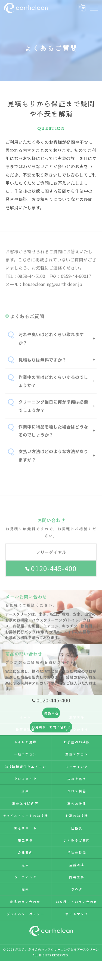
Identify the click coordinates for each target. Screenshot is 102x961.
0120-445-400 (51, 576)
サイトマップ (76, 913)
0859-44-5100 (31, 284)
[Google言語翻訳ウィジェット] (81, 8)
